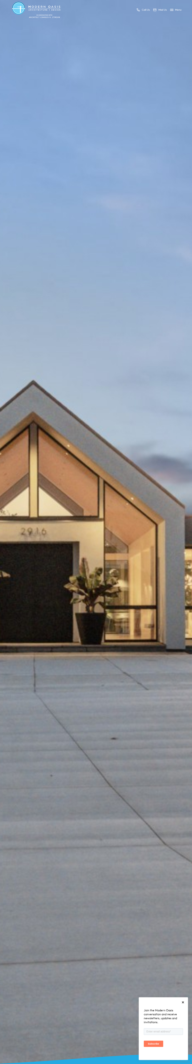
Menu (175, 10)
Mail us (160, 10)
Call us (143, 10)
